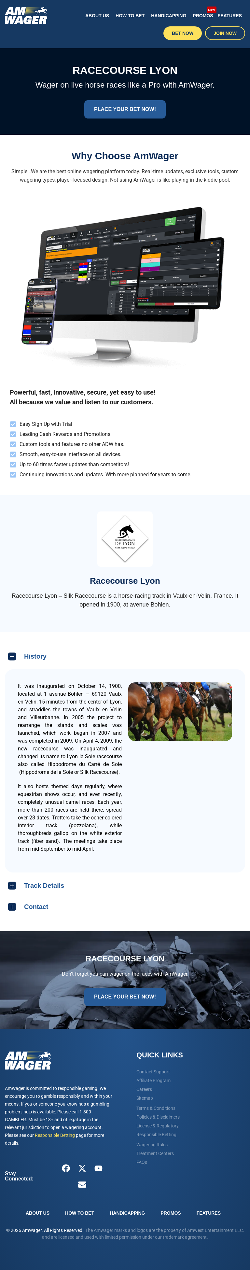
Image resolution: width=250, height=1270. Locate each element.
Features (230, 15)
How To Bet (130, 15)
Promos (203, 12)
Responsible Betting (55, 1135)
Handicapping (168, 15)
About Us (97, 15)
